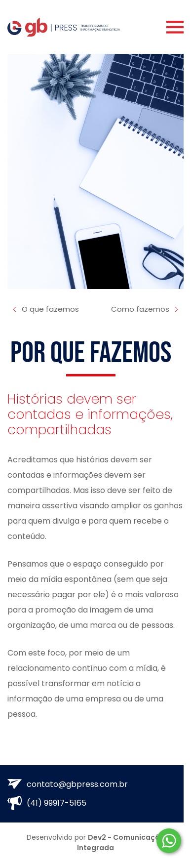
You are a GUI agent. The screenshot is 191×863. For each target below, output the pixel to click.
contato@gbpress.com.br (67, 784)
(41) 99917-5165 (46, 803)
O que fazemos (45, 309)
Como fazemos (145, 309)
